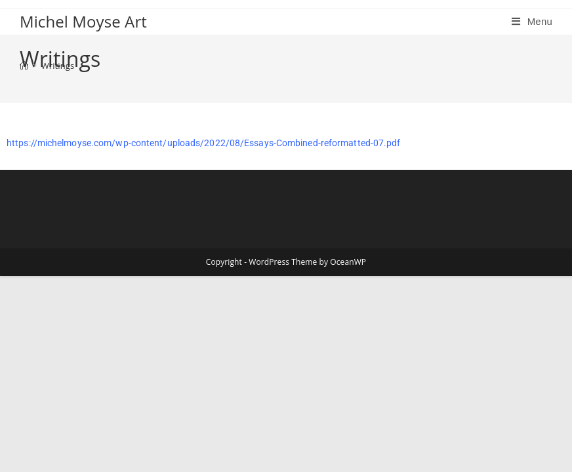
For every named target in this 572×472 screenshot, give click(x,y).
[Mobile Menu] (532, 21)
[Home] (24, 65)
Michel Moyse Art (83, 21)
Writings (58, 65)
